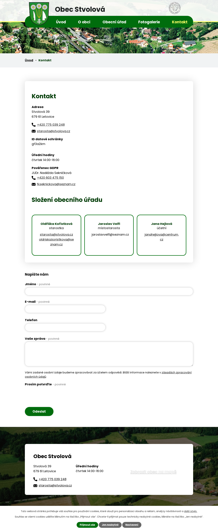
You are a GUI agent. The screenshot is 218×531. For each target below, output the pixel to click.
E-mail (37, 301)
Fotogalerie (149, 22)
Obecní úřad (114, 22)
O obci (84, 22)
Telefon (31, 320)
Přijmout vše (86, 524)
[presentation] (51, 394)
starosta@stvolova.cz (53, 131)
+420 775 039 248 (51, 124)
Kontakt (180, 22)
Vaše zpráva (42, 338)
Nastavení (133, 524)
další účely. (190, 511)
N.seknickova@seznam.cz (56, 184)
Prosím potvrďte (45, 384)
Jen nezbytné (110, 524)
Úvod (61, 22)
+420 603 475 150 (50, 177)
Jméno (37, 284)
